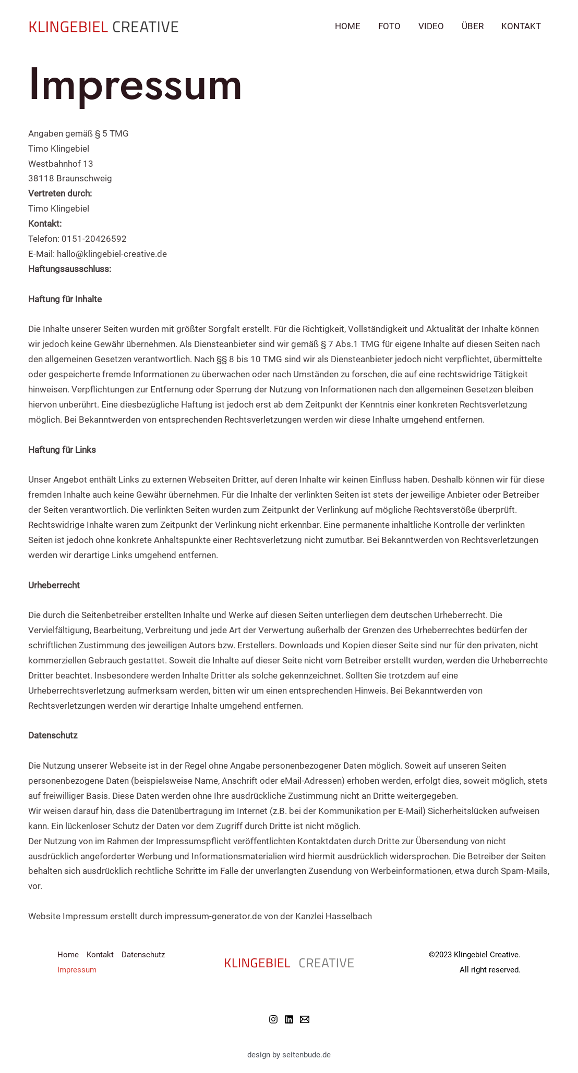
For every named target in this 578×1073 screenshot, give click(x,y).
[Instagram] (273, 1019)
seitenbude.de (306, 1054)
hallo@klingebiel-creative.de (112, 254)
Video (431, 26)
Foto (389, 26)
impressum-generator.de (213, 916)
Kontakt (521, 26)
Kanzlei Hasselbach (333, 916)
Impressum (77, 970)
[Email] (304, 1019)
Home (347, 26)
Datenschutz (143, 954)
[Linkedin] (289, 1019)
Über (473, 26)
